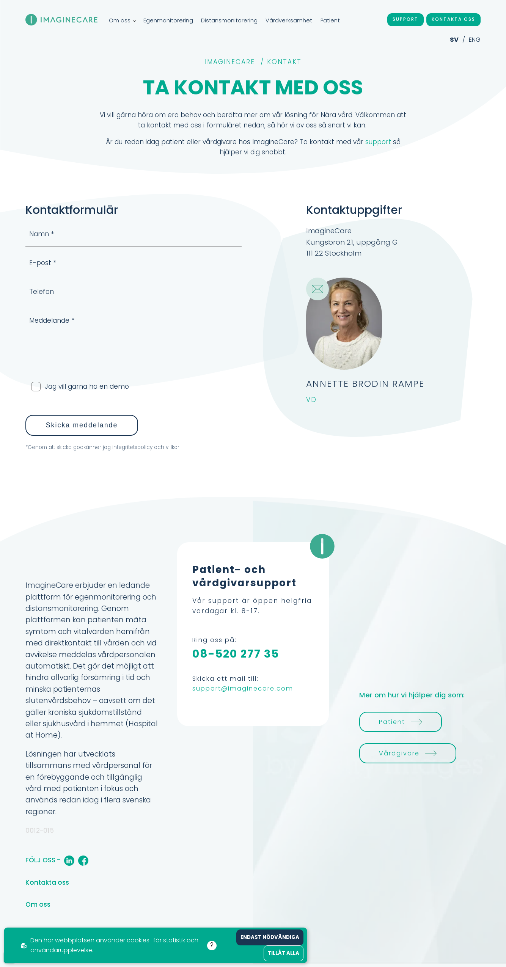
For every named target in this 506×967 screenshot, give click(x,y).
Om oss (122, 20)
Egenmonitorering (168, 20)
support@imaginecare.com (242, 688)
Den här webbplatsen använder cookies (89, 940)
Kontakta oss (453, 19)
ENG (475, 39)
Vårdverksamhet (289, 20)
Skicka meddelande (82, 425)
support (378, 141)
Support (405, 19)
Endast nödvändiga (269, 937)
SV (454, 39)
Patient (330, 20)
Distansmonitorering (229, 20)
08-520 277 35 (235, 653)
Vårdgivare (408, 753)
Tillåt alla (283, 953)
